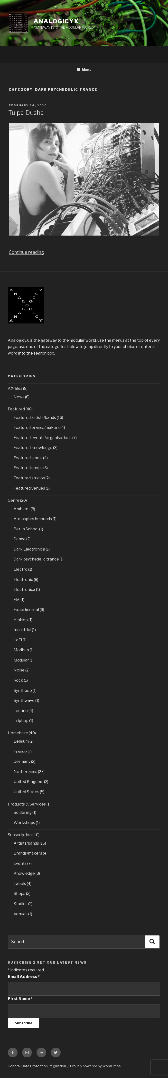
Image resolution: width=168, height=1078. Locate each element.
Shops (19, 893)
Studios (21, 903)
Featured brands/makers (37, 427)
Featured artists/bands (35, 417)
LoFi (18, 640)
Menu (84, 70)
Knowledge (24, 873)
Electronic (23, 579)
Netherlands (25, 771)
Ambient (22, 509)
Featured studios (29, 478)
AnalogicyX (56, 21)
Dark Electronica (29, 549)
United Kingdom (28, 781)
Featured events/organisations (43, 437)
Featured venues (29, 488)
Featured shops (28, 468)
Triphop (21, 720)
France (20, 751)
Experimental (26, 609)
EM (17, 599)
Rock (18, 680)
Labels (20, 883)
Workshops (24, 822)
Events (20, 863)
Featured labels (28, 458)
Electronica (24, 589)
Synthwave (24, 700)
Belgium (21, 741)
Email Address (24, 976)
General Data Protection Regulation (37, 1066)
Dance (20, 539)
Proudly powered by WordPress (95, 1066)
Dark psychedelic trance (36, 559)
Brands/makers (28, 853)
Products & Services (27, 804)
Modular (21, 660)
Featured (16, 409)
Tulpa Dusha (26, 112)
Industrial (22, 630)
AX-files (15, 388)
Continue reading (26, 252)
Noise (19, 670)
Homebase (18, 733)
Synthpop (23, 690)
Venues (21, 914)
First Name (20, 998)
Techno (21, 710)
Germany (22, 761)
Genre (13, 500)
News (19, 397)
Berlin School (26, 529)
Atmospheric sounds (33, 519)
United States (26, 791)
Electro (21, 569)
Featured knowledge (33, 447)
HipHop (21, 620)
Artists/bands (26, 843)
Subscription (20, 834)
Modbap (21, 650)
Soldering (23, 812)
